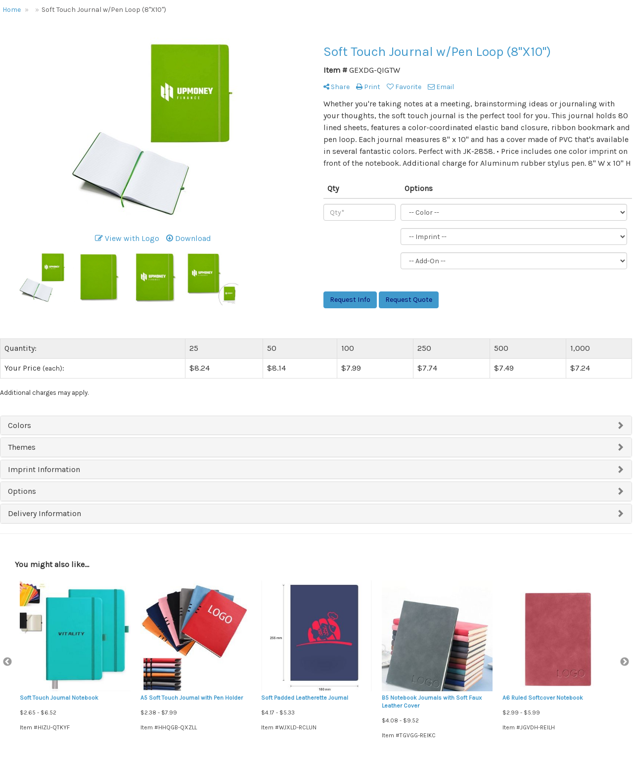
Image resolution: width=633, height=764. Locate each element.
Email (441, 87)
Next (625, 662)
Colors (19, 425)
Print (368, 87)
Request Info (350, 299)
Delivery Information (44, 513)
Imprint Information (44, 469)
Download (188, 238)
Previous (7, 662)
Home (11, 9)
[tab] (316, 425)
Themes (22, 447)
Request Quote (408, 299)
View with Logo (127, 238)
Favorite (404, 87)
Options (22, 491)
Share (336, 87)
